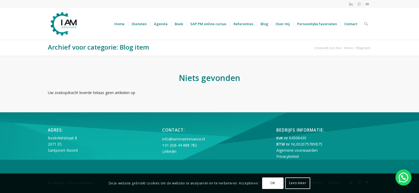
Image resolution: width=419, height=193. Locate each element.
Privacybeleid (287, 156)
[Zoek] (366, 24)
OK (272, 183)
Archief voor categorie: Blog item (98, 47)
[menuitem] (119, 24)
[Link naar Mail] (367, 4)
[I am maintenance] (63, 24)
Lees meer (297, 183)
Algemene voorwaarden (297, 150)
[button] (403, 177)
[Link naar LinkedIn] (351, 4)
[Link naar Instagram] (359, 4)
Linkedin (169, 151)
